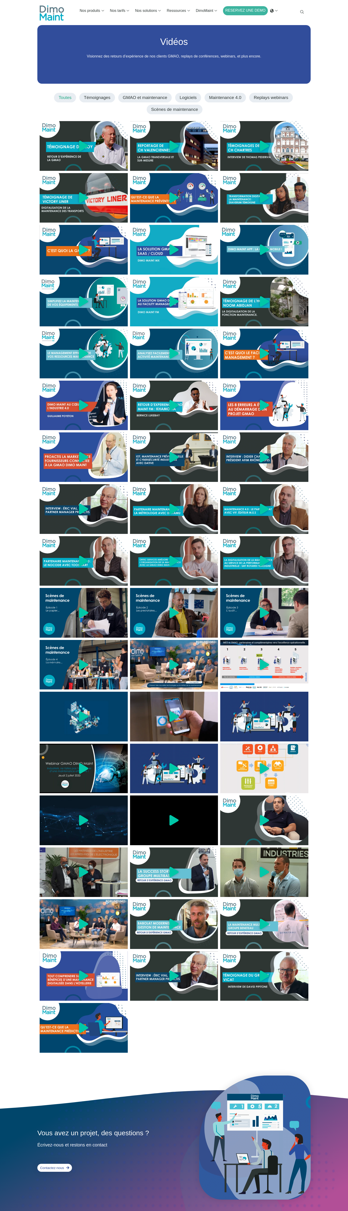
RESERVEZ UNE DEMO (245, 10)
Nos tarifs (119, 11)
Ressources (178, 11)
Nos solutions (148, 11)
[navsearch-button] (302, 12)
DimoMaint (206, 11)
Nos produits (92, 11)
